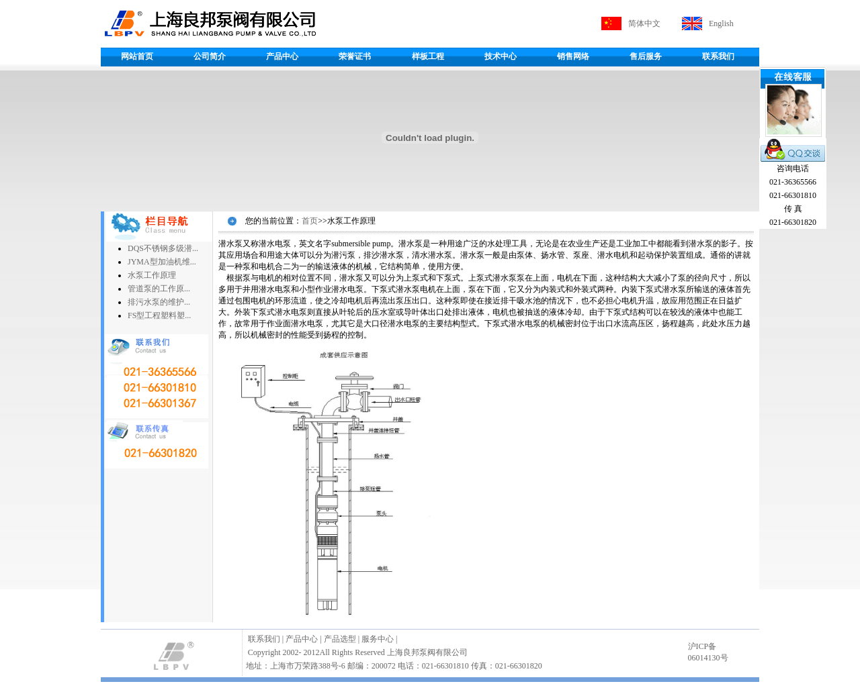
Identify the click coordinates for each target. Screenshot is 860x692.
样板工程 (428, 56)
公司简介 (210, 56)
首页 (310, 221)
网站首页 (137, 56)
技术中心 (500, 56)
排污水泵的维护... (159, 302)
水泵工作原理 (152, 275)
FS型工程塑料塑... (159, 315)
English (721, 23)
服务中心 (377, 639)
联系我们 (718, 56)
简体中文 (644, 23)
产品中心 (282, 56)
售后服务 (646, 56)
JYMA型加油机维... (162, 261)
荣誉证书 (355, 56)
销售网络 (573, 56)
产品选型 (340, 639)
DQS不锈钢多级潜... (163, 248)
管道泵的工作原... (159, 288)
